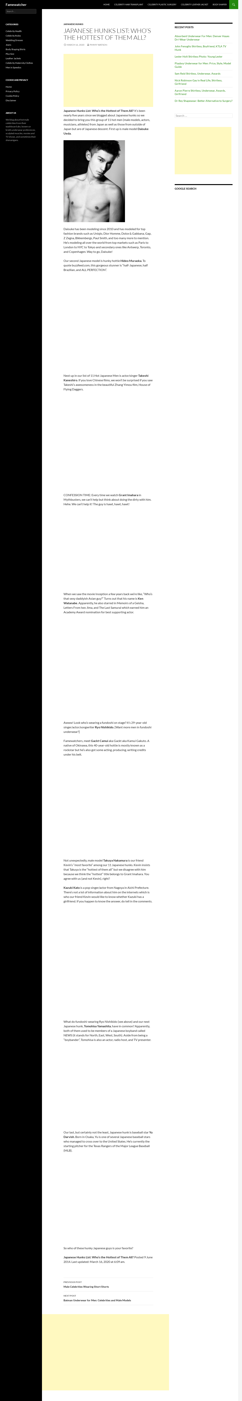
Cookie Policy (12, 95)
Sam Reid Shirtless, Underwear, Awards (197, 73)
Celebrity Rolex (13, 35)
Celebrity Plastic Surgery (162, 4)
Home (106, 4)
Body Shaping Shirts (15, 49)
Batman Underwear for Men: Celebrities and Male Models (108, 1298)
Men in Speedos (13, 67)
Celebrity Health (14, 31)
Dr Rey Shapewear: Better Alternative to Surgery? (204, 100)
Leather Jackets (13, 58)
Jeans (8, 44)
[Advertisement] (108, 80)
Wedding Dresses (14, 40)
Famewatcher (16, 4)
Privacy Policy (12, 91)
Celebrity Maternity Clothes (19, 62)
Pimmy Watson (98, 44)
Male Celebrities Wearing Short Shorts (108, 1284)
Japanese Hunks (73, 24)
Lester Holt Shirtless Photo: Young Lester (199, 56)
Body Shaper (220, 4)
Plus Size (10, 53)
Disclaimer (11, 100)
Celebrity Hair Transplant (128, 4)
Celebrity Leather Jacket (194, 4)
